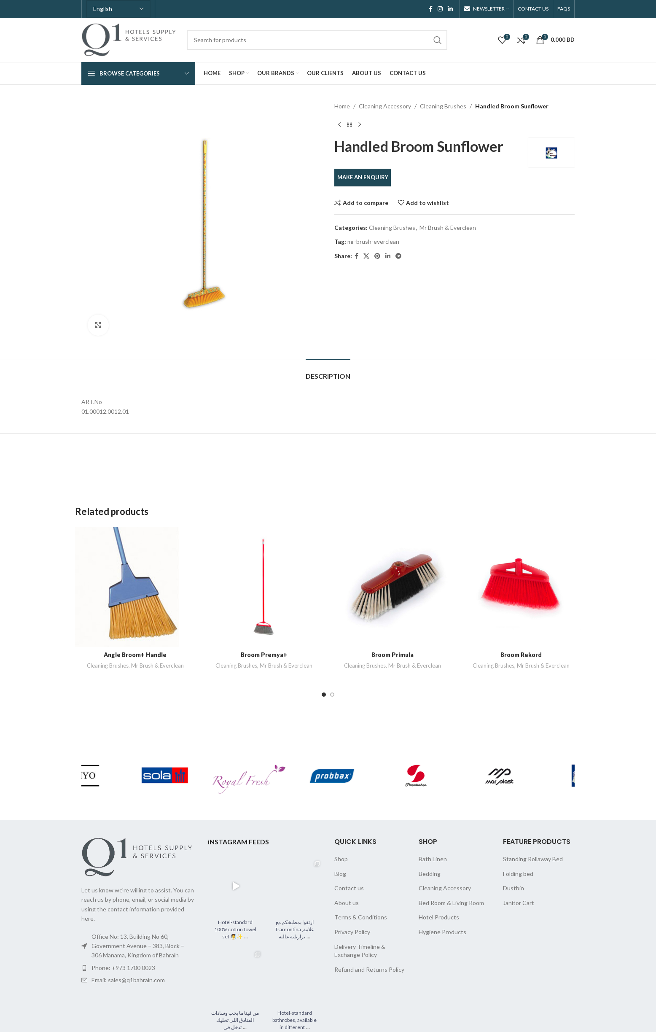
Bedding (430, 873)
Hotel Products (439, 917)
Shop (341, 858)
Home (342, 106)
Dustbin (513, 888)
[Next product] (360, 124)
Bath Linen (433, 858)
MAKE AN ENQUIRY (362, 177)
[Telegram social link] (398, 256)
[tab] (328, 372)
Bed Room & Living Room (451, 902)
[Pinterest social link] (377, 256)
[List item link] (138, 968)
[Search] (317, 40)
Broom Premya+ (264, 654)
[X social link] (366, 256)
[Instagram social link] (440, 9)
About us (346, 902)
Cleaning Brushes (443, 106)
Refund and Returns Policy (369, 969)
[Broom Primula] (392, 587)
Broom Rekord (521, 654)
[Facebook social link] (430, 9)
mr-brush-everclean (373, 241)
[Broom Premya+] (264, 587)
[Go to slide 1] (324, 694)
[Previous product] (339, 124)
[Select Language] (118, 9)
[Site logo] (129, 39)
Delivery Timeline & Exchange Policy (359, 951)
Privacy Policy (352, 931)
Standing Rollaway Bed (533, 858)
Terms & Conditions (360, 917)
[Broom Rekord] (521, 587)
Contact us (349, 888)
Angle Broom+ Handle (135, 654)
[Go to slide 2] (332, 694)
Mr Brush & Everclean (447, 227)
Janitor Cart (518, 902)
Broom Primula (392, 654)
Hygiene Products (442, 931)
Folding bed (518, 873)
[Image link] (138, 856)
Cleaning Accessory (385, 106)
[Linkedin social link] (450, 9)
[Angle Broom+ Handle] (135, 587)
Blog (340, 873)
